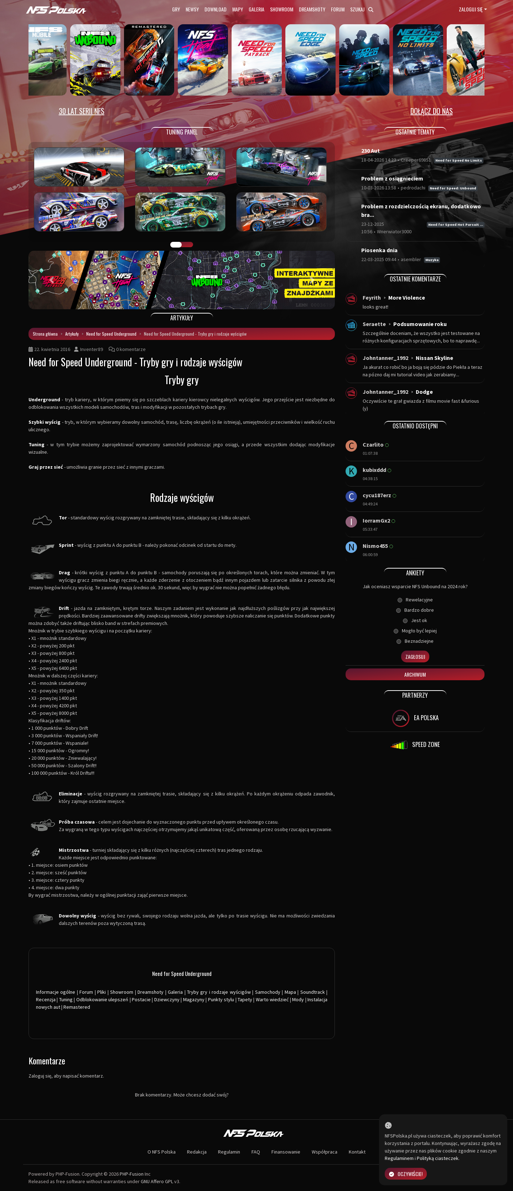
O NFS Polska (161, 1152)
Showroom (281, 9)
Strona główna (45, 333)
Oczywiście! (406, 1173)
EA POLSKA (415, 718)
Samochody (267, 992)
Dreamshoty (312, 9)
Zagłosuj (415, 656)
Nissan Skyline (434, 357)
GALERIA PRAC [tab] (176, 245)
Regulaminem (399, 1158)
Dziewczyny (167, 999)
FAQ (256, 1152)
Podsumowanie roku (420, 323)
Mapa (290, 992)
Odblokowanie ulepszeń (102, 999)
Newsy (192, 9)
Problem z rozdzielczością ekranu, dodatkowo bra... (421, 210)
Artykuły (72, 333)
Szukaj (361, 9)
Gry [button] (176, 9)
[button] (51, 280)
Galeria (256, 9)
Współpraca (324, 1152)
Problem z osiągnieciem (392, 178)
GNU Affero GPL (157, 1181)
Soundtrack (312, 992)
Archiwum (415, 674)
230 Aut (370, 150)
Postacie (141, 999)
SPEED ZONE (415, 745)
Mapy (237, 9)
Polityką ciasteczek (437, 1158)
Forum (337, 9)
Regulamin (229, 1152)
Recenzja (46, 999)
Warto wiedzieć (272, 999)
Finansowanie (285, 1152)
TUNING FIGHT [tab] (187, 245)
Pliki (101, 992)
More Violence (406, 297)
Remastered (76, 1007)
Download (215, 9)
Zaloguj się (471, 9)
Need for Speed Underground (111, 333)
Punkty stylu (221, 999)
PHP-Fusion (132, 1174)
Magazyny (193, 999)
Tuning (66, 999)
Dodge (424, 391)
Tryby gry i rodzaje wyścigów (219, 992)
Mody (298, 999)
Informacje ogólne (55, 992)
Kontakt (357, 1152)
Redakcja (197, 1152)
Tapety (245, 999)
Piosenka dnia (379, 250)
